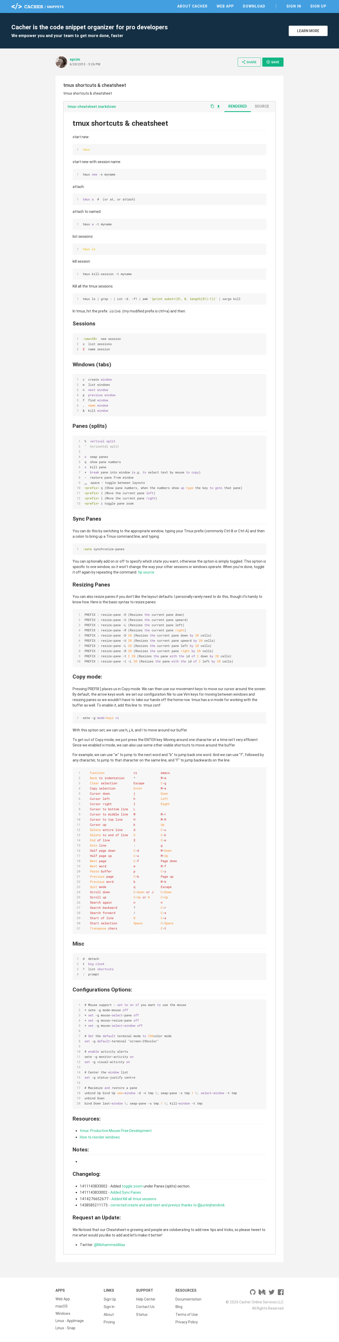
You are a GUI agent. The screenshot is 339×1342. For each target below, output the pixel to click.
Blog (178, 1306)
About (109, 1313)
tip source (146, 572)
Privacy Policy (186, 1320)
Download (254, 6)
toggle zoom (132, 1186)
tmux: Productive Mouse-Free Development (116, 1130)
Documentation (188, 1299)
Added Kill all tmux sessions (133, 1199)
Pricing (109, 1320)
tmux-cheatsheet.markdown (91, 106)
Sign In (293, 6)
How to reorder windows (100, 1137)
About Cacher (192, 6)
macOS (61, 1306)
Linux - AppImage (69, 1320)
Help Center (146, 1299)
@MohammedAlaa (109, 1244)
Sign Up (318, 6)
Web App (225, 6)
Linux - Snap (65, 1328)
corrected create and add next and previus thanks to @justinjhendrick (167, 1205)
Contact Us (145, 1306)
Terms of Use (186, 1313)
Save (272, 62)
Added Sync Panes (125, 1192)
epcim (75, 59)
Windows (62, 1313)
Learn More (308, 31)
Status (141, 1313)
